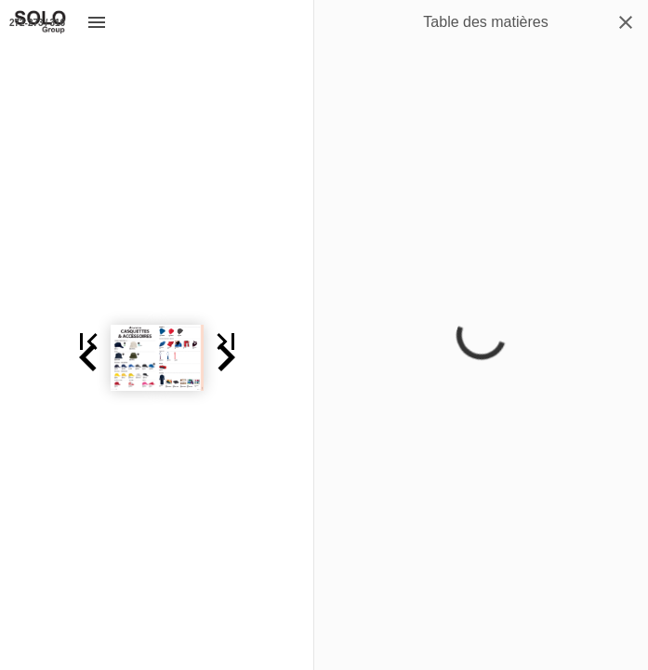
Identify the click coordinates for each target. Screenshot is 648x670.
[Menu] (96, 22)
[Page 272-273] (37, 22)
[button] (22, 357)
